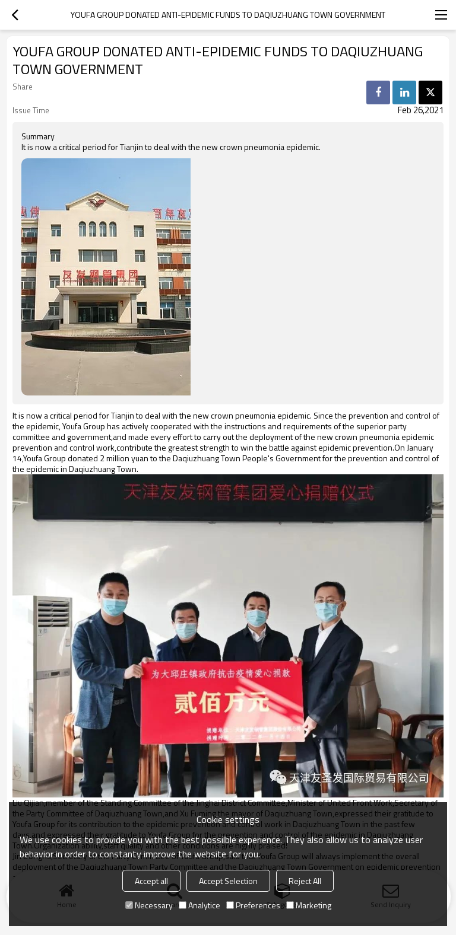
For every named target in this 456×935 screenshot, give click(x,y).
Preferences (253, 905)
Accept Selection (228, 881)
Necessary (149, 905)
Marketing (308, 905)
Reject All (305, 881)
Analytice (199, 905)
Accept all (151, 881)
